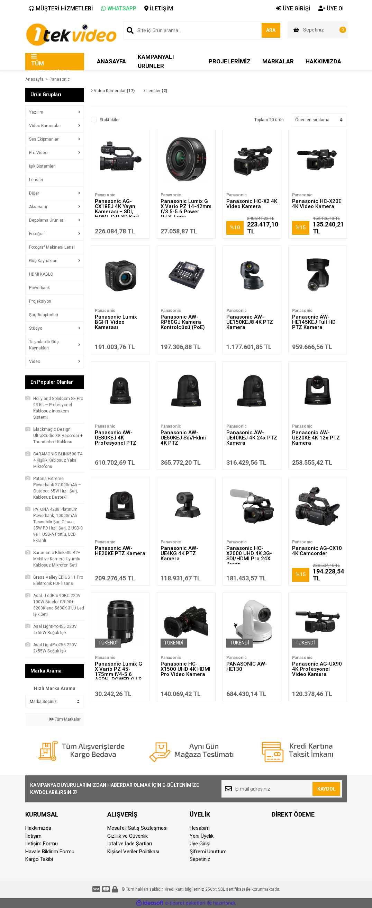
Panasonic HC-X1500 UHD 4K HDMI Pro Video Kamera (185, 669)
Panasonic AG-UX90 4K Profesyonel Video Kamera (317, 669)
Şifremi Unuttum (208, 851)
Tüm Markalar (65, 719)
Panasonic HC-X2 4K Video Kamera (251, 204)
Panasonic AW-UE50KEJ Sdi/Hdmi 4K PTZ (183, 437)
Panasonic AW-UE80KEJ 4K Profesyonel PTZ (115, 437)
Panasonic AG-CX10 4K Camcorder (317, 551)
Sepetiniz (200, 859)
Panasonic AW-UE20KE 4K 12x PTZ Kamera (316, 437)
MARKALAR (278, 61)
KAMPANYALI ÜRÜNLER (156, 61)
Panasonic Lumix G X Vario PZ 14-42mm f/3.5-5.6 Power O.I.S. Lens (186, 209)
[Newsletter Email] (281, 789)
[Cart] (318, 29)
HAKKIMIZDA (323, 61)
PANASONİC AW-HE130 (246, 666)
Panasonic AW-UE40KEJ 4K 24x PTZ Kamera (251, 437)
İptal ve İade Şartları (129, 843)
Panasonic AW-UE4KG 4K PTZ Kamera (179, 553)
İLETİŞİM (158, 8)
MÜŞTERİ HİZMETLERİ (61, 8)
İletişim (33, 836)
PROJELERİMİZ (230, 61)
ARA (266, 30)
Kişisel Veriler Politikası (133, 851)
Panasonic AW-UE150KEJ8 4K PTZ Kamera (249, 322)
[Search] (202, 30)
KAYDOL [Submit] (326, 789)
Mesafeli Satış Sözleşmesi (137, 828)
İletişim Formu (41, 843)
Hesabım (200, 828)
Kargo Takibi (39, 859)
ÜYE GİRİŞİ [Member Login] (293, 8)
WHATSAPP (118, 8)
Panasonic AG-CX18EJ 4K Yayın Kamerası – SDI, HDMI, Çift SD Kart (117, 209)
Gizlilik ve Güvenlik (127, 836)
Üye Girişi (200, 843)
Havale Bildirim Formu (49, 851)
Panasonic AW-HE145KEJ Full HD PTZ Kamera (314, 322)
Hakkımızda (38, 828)
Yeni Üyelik (202, 836)
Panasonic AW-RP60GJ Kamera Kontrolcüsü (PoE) (183, 322)
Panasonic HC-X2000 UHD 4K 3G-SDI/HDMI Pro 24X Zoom (249, 556)
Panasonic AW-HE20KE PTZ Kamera (120, 551)
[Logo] (71, 34)
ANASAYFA (111, 61)
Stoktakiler (110, 119)
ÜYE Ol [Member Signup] (331, 8)
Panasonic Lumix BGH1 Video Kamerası (116, 322)
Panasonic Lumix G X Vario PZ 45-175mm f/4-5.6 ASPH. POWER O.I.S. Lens (119, 674)
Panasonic (59, 79)
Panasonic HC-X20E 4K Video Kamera (316, 204)
